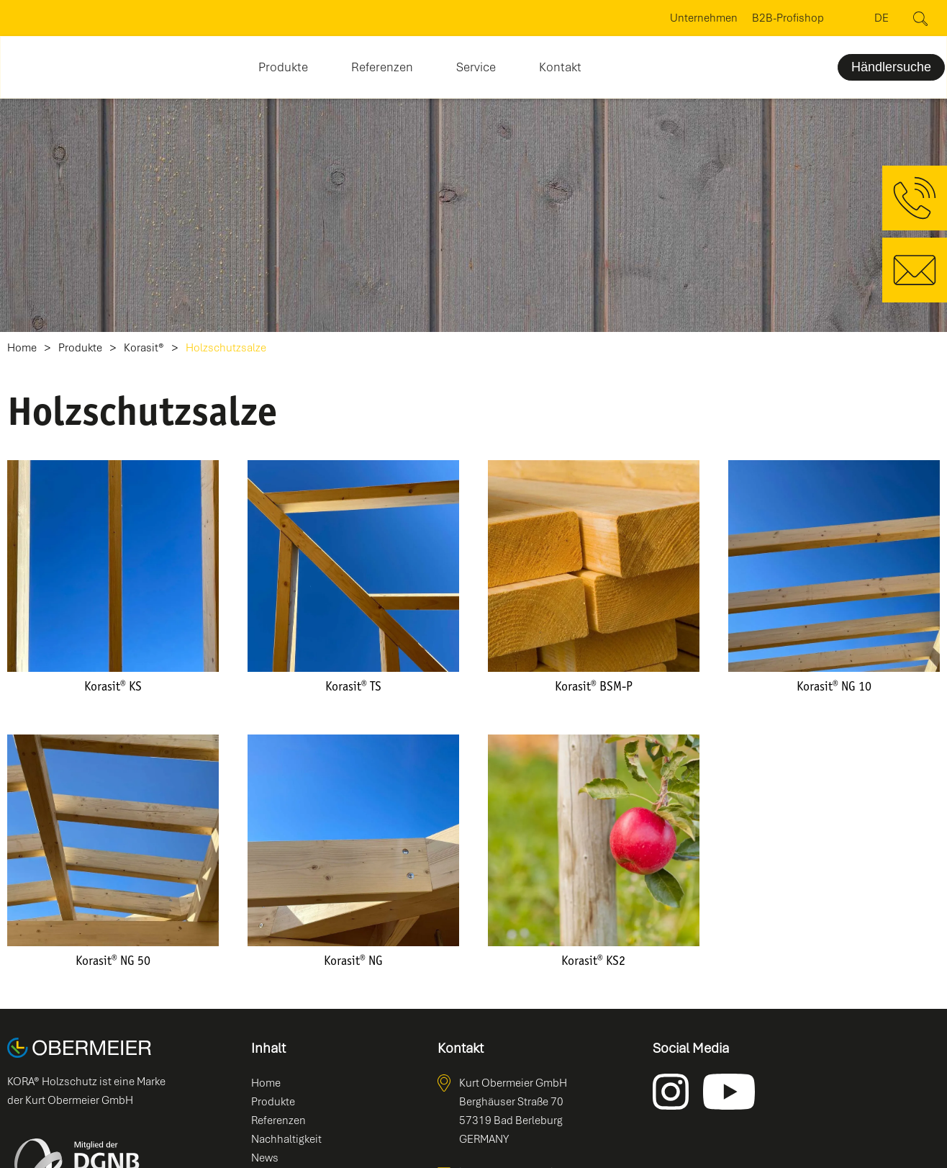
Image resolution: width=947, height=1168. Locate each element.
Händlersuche (891, 67)
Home (22, 348)
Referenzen (382, 67)
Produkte (80, 348)
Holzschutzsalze (226, 348)
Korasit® (144, 348)
